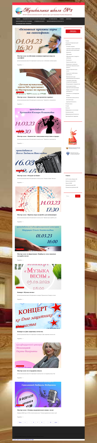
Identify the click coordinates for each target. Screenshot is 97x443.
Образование (69, 54)
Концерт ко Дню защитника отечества (30, 332)
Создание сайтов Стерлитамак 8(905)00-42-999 (23, 439)
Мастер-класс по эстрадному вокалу (29, 371)
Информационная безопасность (55, 21)
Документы (68, 52)
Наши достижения (69, 181)
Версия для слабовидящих (73, 31)
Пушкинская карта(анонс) (71, 187)
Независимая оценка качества (72, 97)
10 (50, 422)
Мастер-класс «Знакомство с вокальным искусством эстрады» (38, 136)
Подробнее (19, 64)
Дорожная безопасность (71, 101)
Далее (56, 422)
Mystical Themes (40, 436)
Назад (20, 422)
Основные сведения (70, 46)
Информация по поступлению (24, 21)
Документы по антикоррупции (72, 93)
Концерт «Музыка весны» (26, 292)
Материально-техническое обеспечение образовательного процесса (72, 66)
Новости (67, 183)
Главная (18, 18)
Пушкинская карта (39, 21)
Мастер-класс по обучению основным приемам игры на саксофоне (36, 57)
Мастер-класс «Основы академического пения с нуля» (35, 410)
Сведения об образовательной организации (34, 19)
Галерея (62, 18)
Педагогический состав (71, 62)
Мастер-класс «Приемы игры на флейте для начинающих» (37, 215)
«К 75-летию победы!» (71, 179)
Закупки (68, 95)
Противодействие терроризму (23, 23)
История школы (53, 18)
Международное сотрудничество (73, 84)
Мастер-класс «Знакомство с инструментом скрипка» (35, 97)
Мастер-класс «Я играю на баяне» (28, 176)
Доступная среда (69, 99)
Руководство (69, 60)
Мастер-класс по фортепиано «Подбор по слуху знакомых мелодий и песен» (36, 255)
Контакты (68, 18)
